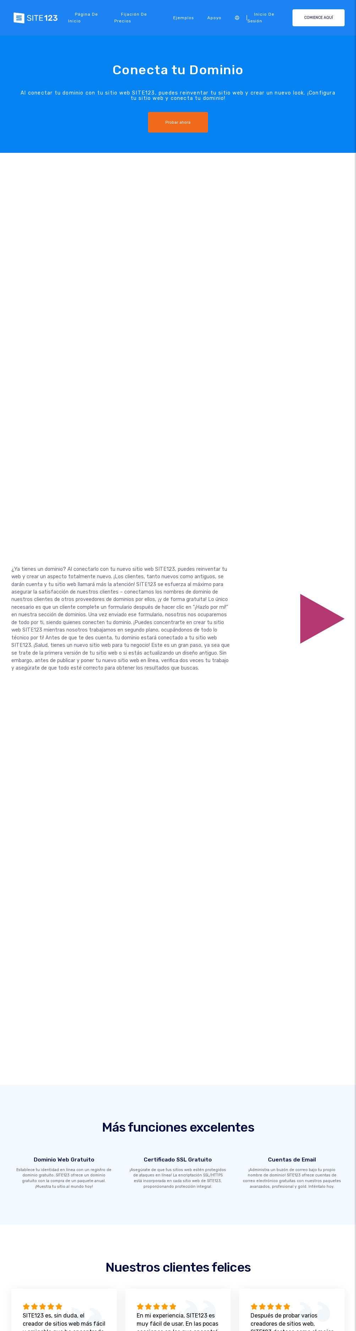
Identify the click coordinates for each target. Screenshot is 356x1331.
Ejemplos (183, 17)
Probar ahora (178, 122)
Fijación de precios (130, 17)
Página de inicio (83, 17)
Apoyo (214, 17)
